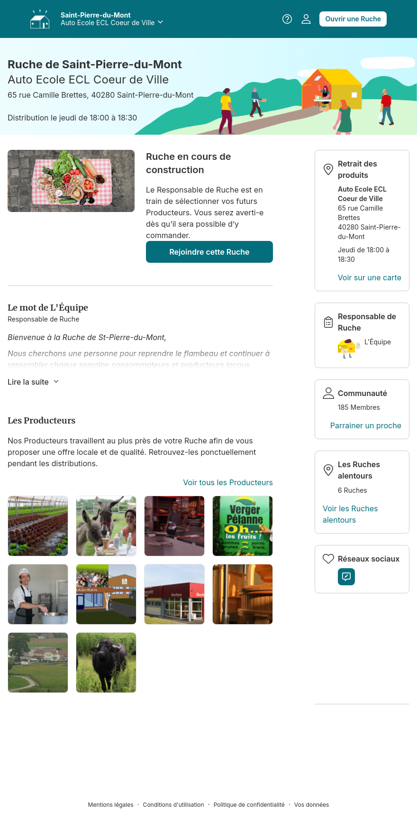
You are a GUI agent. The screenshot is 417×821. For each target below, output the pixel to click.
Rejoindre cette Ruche (209, 252)
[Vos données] (311, 804)
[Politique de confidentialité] (254, 804)
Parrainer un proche (365, 425)
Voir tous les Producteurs (228, 482)
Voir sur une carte (369, 277)
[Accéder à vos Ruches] (39, 18)
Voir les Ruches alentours (350, 514)
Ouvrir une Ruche (353, 19)
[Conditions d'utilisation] (178, 804)
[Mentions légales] (115, 804)
